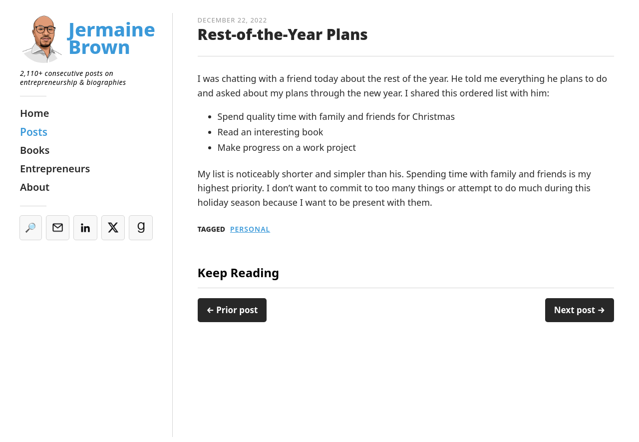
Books (34, 150)
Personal (250, 229)
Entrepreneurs (55, 168)
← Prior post (232, 310)
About (34, 187)
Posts (33, 132)
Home (34, 113)
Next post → (579, 310)
